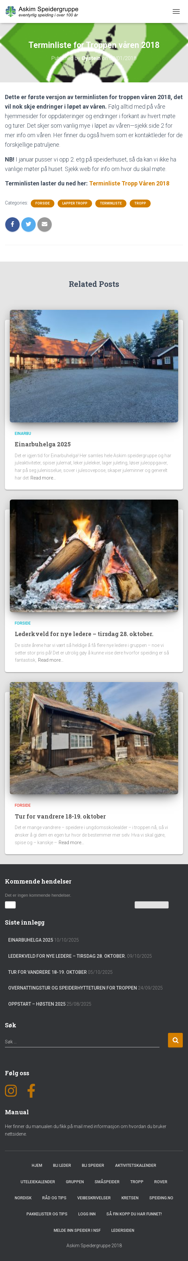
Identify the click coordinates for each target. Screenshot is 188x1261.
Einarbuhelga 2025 (43, 444)
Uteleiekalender (38, 1181)
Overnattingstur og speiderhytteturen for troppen (72, 987)
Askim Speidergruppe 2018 (94, 1245)
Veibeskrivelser (94, 1197)
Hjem (37, 1165)
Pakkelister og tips (47, 1214)
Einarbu (23, 433)
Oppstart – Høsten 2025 (37, 1003)
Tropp (140, 203)
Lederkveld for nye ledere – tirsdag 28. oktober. (85, 634)
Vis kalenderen (152, 904)
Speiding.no (161, 1197)
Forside (42, 203)
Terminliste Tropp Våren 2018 (129, 183)
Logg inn (87, 1214)
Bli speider (93, 1165)
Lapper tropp (74, 203)
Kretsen (130, 1197)
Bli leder (62, 1165)
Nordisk (23, 1197)
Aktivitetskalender (135, 1165)
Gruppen (75, 1181)
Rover (160, 1181)
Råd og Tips (54, 1197)
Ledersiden (122, 1230)
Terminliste (111, 203)
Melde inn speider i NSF (77, 1230)
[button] (10, 904)
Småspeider (107, 1181)
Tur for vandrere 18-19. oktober (60, 816)
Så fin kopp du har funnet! (134, 1214)
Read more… (43, 478)
